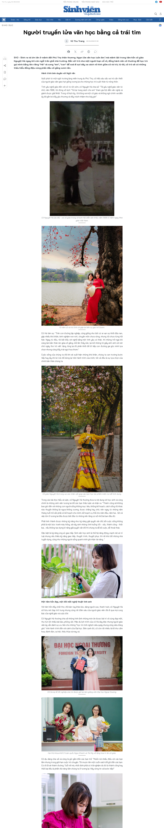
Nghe (4, 58)
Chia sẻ (4, 65)
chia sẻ (68, 51)
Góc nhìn (49, 20)
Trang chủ (4, 20)
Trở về (4, 85)
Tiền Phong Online (71, 2)
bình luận (95, 51)
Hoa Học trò (107, 2)
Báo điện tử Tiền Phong (82, 10)
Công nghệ (100, 20)
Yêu (59, 20)
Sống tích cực (123, 20)
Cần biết (149, 20)
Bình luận (4, 79)
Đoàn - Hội (15, 20)
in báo (88, 51)
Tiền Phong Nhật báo (90, 2)
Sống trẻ (27, 20)
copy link (82, 51)
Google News (160, 25)
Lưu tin (4, 72)
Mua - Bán (137, 20)
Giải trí (68, 20)
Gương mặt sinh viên (83, 20)
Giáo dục (38, 20)
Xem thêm (160, 20)
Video (111, 20)
